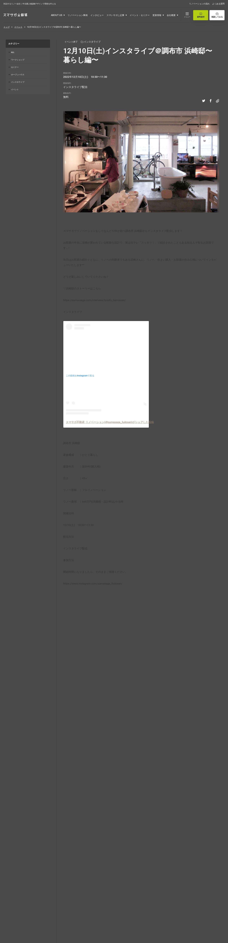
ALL (12, 52)
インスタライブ (17, 82)
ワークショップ (17, 60)
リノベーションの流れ (199, 4)
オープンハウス (17, 75)
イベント (15, 89)
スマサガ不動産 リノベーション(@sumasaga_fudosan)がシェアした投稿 (110, 422)
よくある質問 (218, 4)
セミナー (15, 67)
